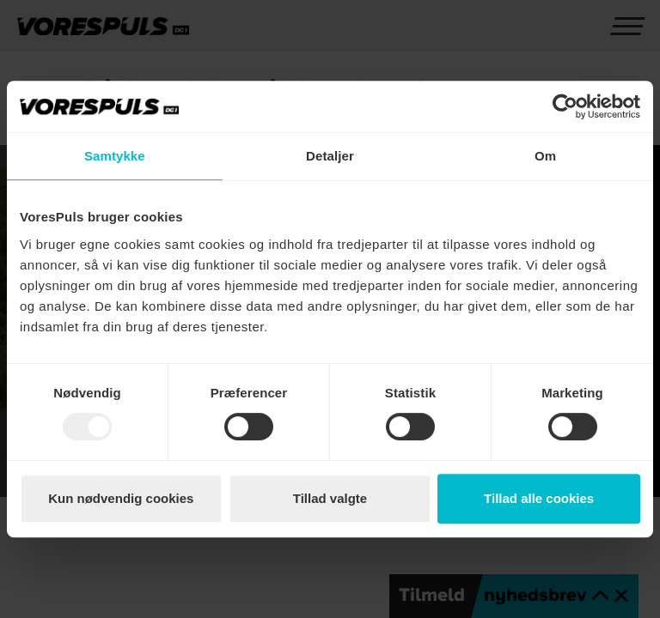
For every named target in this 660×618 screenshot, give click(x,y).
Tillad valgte (330, 498)
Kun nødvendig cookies (120, 498)
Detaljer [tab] (330, 155)
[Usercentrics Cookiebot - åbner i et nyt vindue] (565, 106)
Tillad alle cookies (539, 498)
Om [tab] (545, 155)
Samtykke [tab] (114, 155)
